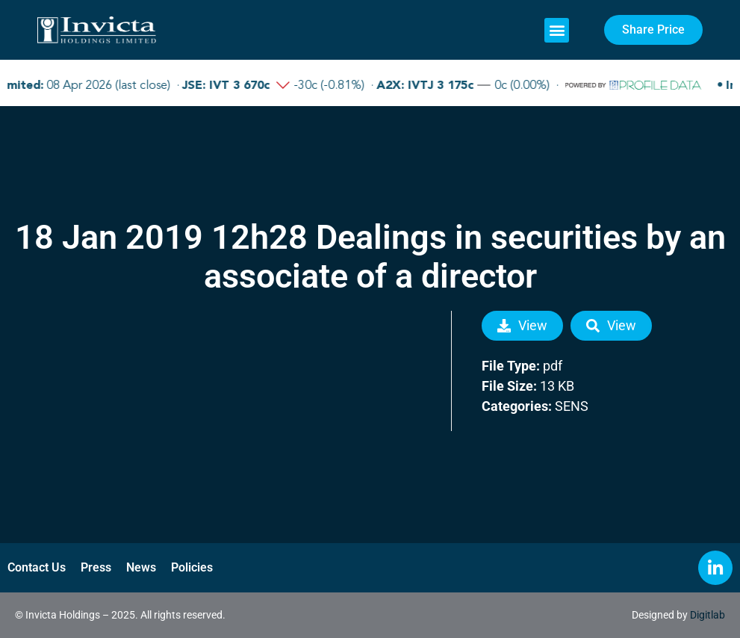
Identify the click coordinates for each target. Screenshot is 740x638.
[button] (556, 30)
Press (96, 567)
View (522, 325)
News (141, 567)
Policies (192, 567)
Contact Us (36, 567)
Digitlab (707, 615)
